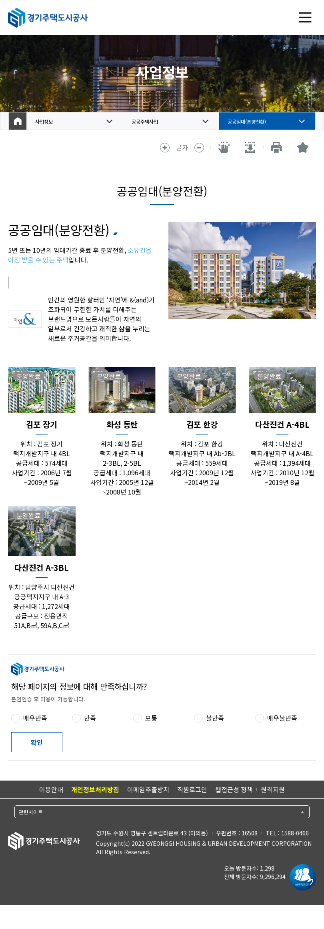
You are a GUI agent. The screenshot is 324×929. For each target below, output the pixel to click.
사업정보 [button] (47, 121)
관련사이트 (31, 812)
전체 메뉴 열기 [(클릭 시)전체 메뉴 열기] (305, 17)
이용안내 (51, 789)
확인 (37, 742)
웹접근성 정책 (234, 789)
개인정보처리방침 (95, 789)
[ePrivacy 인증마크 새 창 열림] (301, 877)
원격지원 (273, 789)
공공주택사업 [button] (150, 121)
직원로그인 (192, 789)
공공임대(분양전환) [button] (254, 121)
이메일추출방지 (148, 789)
